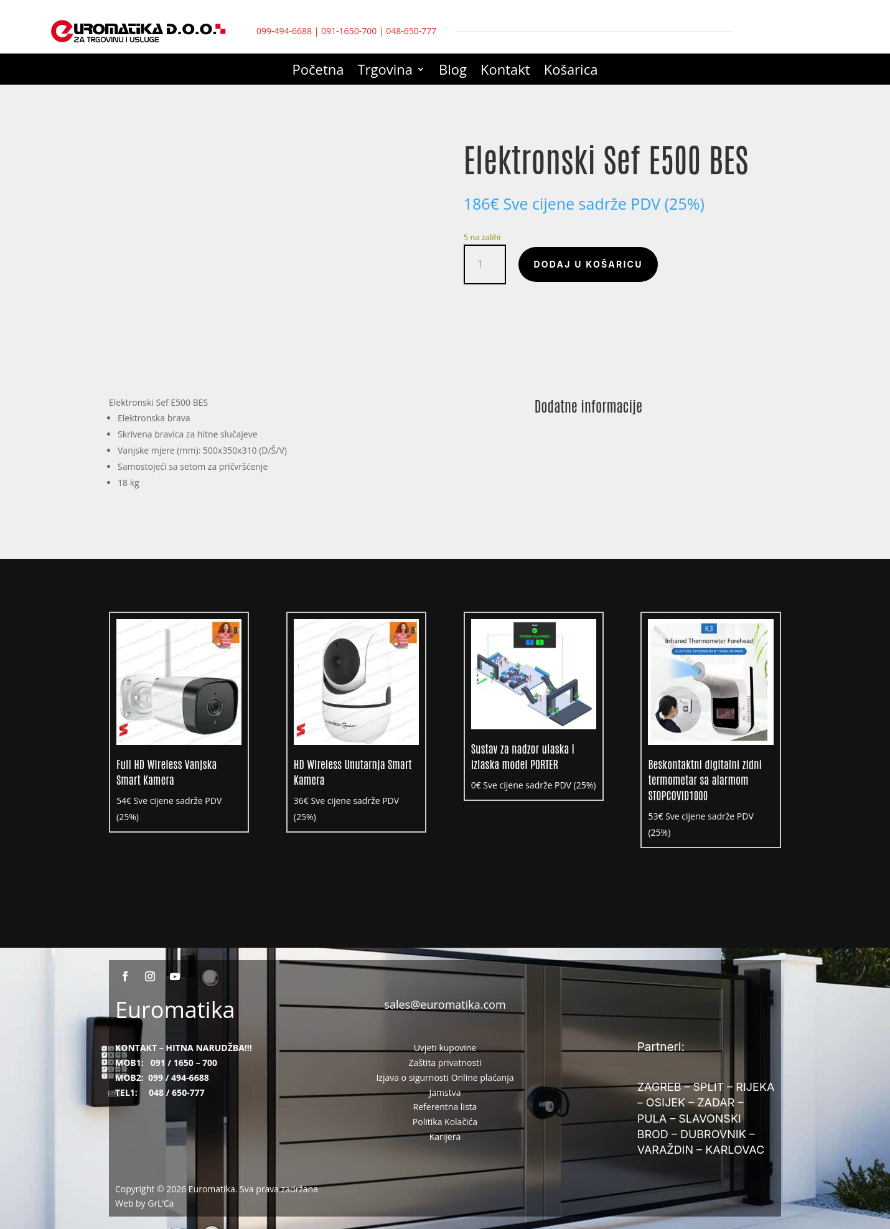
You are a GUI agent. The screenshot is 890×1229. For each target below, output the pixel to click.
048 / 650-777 (177, 1092)
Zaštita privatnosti (444, 1062)
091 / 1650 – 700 (184, 1062)
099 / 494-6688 (178, 1077)
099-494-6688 (284, 31)
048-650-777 (411, 31)
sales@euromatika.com (444, 1004)
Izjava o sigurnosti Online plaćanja (444, 1077)
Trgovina (385, 71)
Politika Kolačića (445, 1122)
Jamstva (445, 1092)
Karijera (445, 1137)
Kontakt (505, 71)
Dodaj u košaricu (587, 264)
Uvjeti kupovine (445, 1048)
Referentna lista (445, 1107)
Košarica (571, 71)
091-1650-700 (349, 31)
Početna (318, 71)
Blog (453, 71)
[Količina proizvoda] (485, 264)
